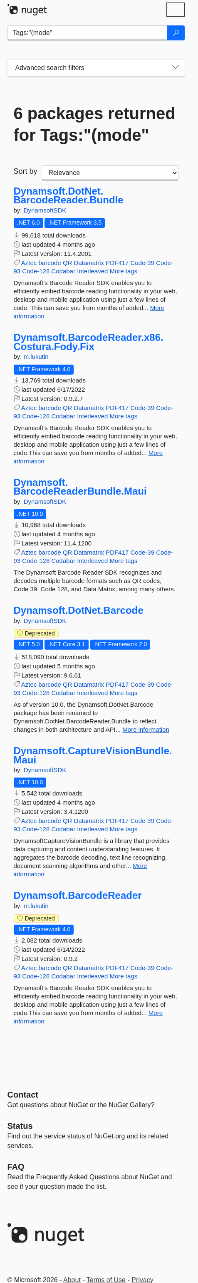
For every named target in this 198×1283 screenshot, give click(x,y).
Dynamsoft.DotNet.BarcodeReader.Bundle (69, 196)
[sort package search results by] (110, 172)
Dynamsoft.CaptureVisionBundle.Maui (93, 755)
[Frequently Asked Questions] (16, 1166)
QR (67, 262)
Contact (22, 1094)
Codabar (63, 271)
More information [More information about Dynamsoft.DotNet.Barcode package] (145, 729)
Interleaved (92, 271)
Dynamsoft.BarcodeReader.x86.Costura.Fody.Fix (88, 342)
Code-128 (36, 271)
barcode (50, 262)
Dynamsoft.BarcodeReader (78, 895)
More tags (124, 271)
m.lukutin (36, 356)
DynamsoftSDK (45, 210)
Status (20, 1125)
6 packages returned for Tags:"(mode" (95, 124)
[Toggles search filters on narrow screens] (175, 68)
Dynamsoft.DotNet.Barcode (79, 610)
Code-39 (143, 262)
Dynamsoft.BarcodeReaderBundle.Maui (80, 487)
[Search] (176, 32)
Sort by (25, 171)
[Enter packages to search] (87, 32)
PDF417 (117, 262)
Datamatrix (89, 262)
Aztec (29, 262)
